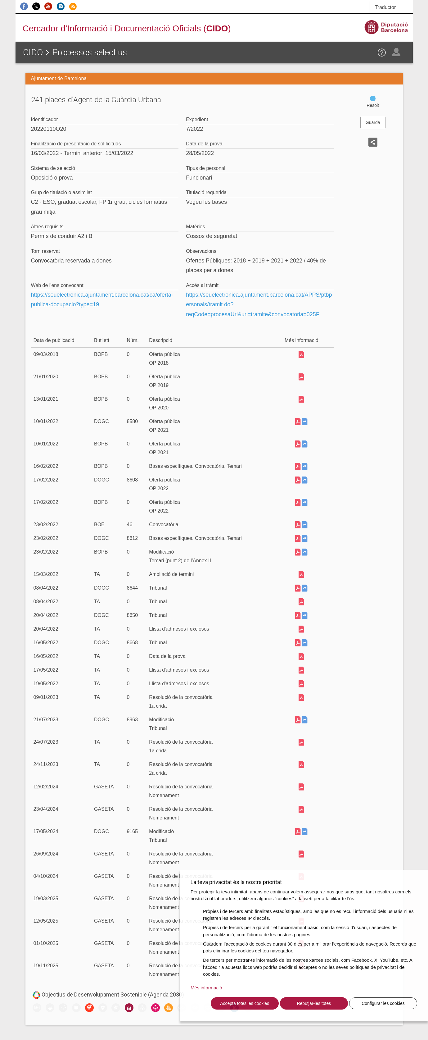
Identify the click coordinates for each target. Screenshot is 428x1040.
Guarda (373, 122)
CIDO (33, 52)
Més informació (206, 987)
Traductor (385, 7)
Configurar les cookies (383, 1003)
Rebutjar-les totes (314, 1003)
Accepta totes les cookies (244, 1003)
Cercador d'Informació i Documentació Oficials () (127, 28)
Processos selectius (89, 52)
